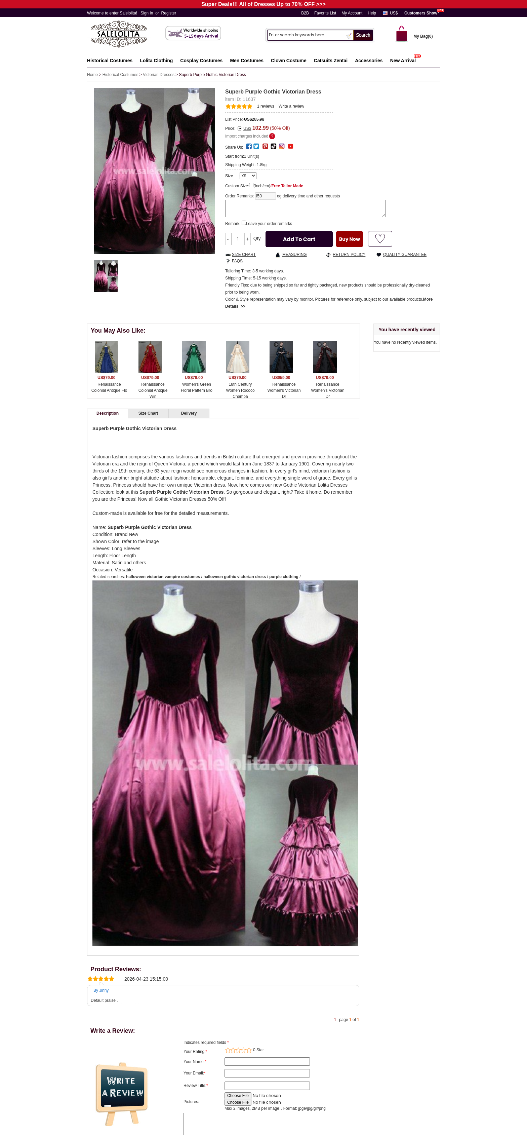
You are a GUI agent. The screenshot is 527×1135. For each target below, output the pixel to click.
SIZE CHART (244, 254)
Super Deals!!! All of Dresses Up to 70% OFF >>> (263, 4)
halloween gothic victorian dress (234, 576)
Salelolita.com (125, 35)
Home (92, 74)
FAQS (237, 261)
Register (168, 13)
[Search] (306, 34)
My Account (351, 13)
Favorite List (325, 13)
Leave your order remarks (269, 223)
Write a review (291, 106)
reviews (265, 106)
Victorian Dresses (158, 74)
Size (229, 176)
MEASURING (294, 254)
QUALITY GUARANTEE (405, 254)
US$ (394, 13)
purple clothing (283, 576)
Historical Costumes (120, 74)
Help (372, 13)
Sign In (146, 13)
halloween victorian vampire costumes (163, 576)
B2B (305, 13)
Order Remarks (239, 196)
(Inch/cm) (278, 186)
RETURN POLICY (349, 254)
